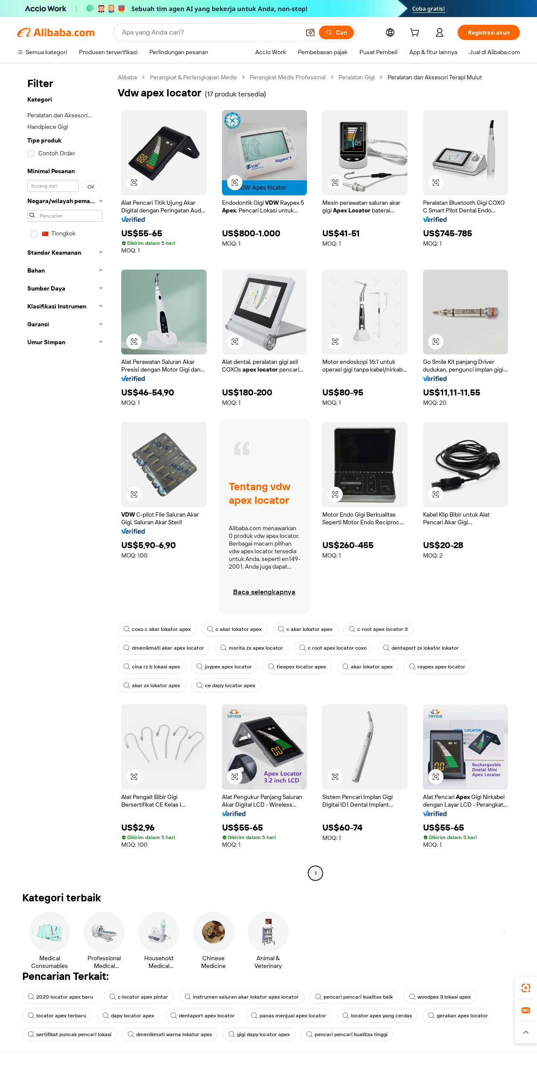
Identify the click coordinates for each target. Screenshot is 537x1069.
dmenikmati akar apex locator (163, 648)
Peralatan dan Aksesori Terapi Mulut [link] (435, 77)
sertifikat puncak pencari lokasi (69, 1034)
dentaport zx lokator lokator (421, 648)
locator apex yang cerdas (377, 1015)
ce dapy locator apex (225, 685)
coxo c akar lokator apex (157, 629)
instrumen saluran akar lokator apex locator (241, 996)
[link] (526, 988)
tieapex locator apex (297, 666)
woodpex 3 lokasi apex (440, 996)
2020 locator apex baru (60, 996)
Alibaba (127, 77)
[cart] (416, 33)
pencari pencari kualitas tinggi (347, 1034)
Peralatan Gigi (357, 77)
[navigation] (65, 476)
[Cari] (336, 32)
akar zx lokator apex (151, 685)
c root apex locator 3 (378, 629)
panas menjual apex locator (288, 1015)
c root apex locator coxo (333, 648)
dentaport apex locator (202, 1015)
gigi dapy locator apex (259, 1034)
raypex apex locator (437, 666)
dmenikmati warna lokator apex (170, 1034)
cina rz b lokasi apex (151, 666)
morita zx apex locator (251, 648)
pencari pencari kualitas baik (354, 996)
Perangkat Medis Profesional (288, 77)
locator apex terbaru (57, 1015)
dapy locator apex (128, 1015)
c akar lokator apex (234, 629)
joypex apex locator (224, 666)
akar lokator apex (367, 666)
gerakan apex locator (458, 1015)
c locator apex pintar (138, 996)
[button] (310, 32)
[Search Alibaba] (210, 32)
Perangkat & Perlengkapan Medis (193, 77)
